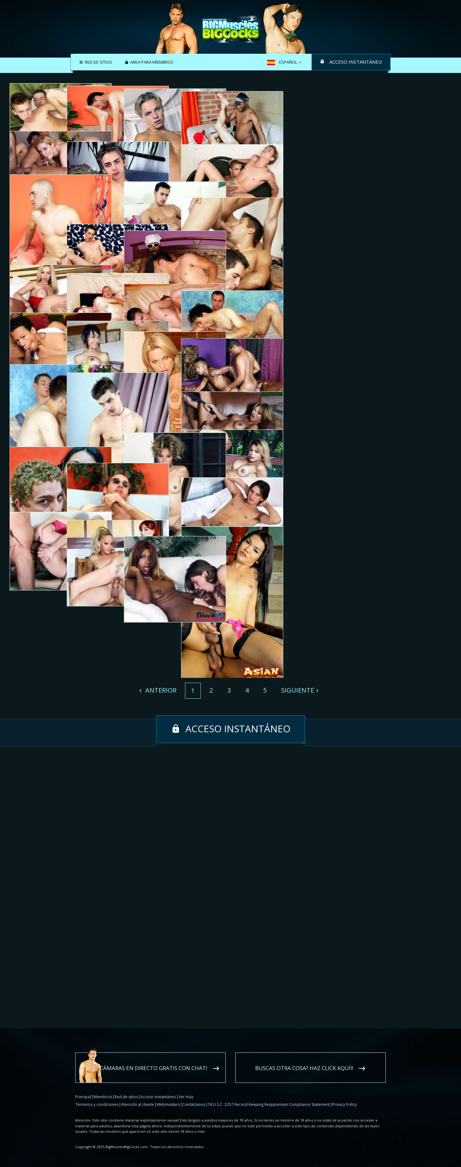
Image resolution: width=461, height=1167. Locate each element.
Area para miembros (152, 62)
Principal (83, 1097)
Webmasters (168, 1104)
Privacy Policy (344, 1104)
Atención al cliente (137, 1104)
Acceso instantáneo (355, 62)
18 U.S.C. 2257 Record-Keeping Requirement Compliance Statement (269, 1104)
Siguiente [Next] (297, 972)
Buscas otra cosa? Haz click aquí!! (304, 1068)
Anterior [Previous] (160, 972)
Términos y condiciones (96, 1104)
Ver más (186, 1097)
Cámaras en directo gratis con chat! (153, 1068)
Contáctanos (193, 1104)
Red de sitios (98, 62)
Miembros (102, 1097)
